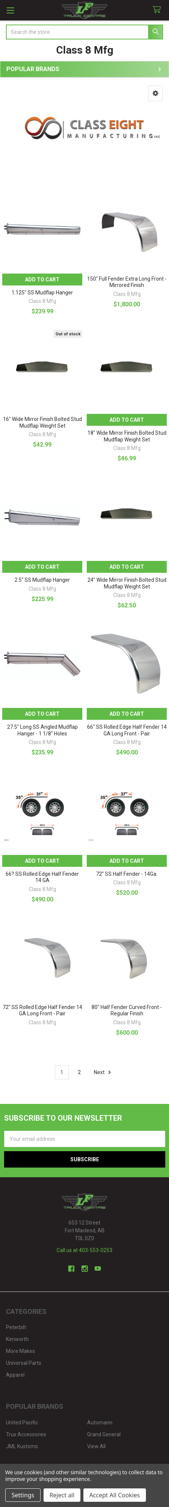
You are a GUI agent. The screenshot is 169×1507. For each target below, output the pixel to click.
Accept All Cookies (114, 1495)
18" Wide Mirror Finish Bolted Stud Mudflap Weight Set (126, 436)
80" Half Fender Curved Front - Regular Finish (127, 1010)
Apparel (15, 1375)
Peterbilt (16, 1327)
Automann (99, 1422)
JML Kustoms (22, 1446)
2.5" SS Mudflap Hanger (42, 580)
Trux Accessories (26, 1434)
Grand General (104, 1434)
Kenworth (17, 1339)
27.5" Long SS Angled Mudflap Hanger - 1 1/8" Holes (42, 730)
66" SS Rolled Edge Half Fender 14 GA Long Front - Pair (127, 730)
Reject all (62, 1495)
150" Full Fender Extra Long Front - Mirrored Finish (127, 282)
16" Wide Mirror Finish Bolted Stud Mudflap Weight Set (42, 422)
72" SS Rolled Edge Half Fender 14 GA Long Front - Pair (42, 1010)
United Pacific (22, 1422)
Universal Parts (23, 1363)
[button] (155, 93)
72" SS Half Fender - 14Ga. (126, 874)
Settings (23, 1495)
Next (103, 1072)
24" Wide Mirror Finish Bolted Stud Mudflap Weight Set (126, 583)
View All (96, 1446)
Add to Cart (42, 279)
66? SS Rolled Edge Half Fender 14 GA (42, 877)
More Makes (20, 1351)
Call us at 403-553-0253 (84, 1250)
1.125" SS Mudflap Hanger (42, 293)
